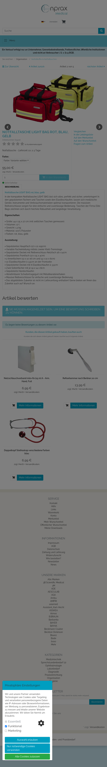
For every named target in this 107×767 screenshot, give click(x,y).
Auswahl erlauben (27, 739)
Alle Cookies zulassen (27, 756)
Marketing (17, 730)
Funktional (17, 726)
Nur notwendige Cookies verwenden (21, 748)
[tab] (19, 726)
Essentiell (17, 721)
